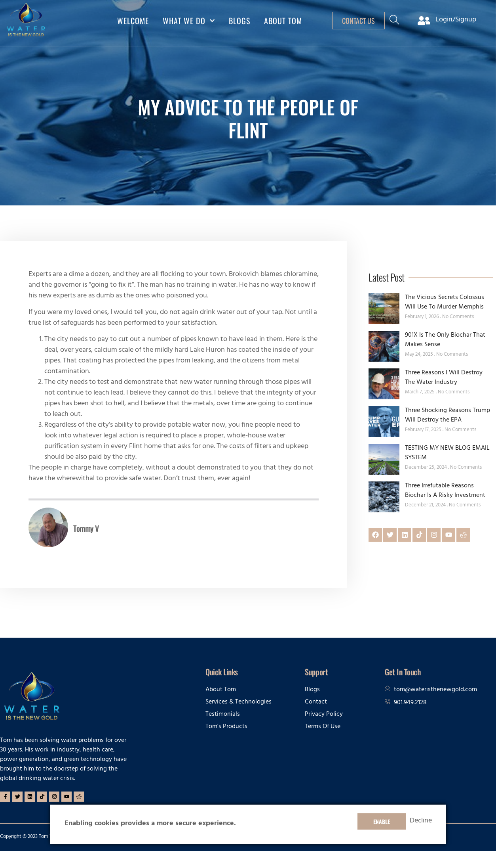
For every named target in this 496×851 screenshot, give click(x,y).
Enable (381, 821)
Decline (421, 821)
